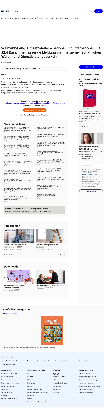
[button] (15, 11)
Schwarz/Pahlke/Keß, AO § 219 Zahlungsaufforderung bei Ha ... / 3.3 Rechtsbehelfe (48, 195)
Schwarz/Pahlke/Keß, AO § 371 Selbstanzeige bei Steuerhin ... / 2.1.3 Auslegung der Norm (15, 198)
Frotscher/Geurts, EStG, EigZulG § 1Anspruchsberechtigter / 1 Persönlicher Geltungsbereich (50, 152)
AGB (83, 171)
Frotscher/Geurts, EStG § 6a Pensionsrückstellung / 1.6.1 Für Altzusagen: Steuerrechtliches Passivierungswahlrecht (17, 172)
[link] (4, 18)
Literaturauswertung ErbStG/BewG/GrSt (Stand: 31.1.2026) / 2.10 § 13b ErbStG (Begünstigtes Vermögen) (49, 170)
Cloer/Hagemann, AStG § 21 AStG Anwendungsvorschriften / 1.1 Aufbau (15, 154)
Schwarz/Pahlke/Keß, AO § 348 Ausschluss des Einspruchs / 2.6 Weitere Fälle (50, 135)
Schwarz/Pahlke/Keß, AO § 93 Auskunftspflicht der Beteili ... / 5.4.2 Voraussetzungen (48, 187)
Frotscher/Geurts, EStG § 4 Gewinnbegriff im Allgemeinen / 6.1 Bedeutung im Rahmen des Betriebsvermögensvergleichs (51, 144)
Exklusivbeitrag (10, 230)
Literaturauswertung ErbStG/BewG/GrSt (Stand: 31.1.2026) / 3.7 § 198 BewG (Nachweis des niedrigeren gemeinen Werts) (17, 129)
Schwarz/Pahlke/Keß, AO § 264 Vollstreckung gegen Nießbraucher (51, 128)
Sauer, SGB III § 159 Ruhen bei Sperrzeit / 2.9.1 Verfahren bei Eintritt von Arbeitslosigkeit (51, 178)
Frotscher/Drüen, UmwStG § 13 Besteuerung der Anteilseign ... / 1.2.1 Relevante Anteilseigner (18, 163)
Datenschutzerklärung (88, 174)
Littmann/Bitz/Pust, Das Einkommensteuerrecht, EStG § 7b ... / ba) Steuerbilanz (17, 181)
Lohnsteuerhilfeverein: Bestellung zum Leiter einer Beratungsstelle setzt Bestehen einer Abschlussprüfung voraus (17, 189)
